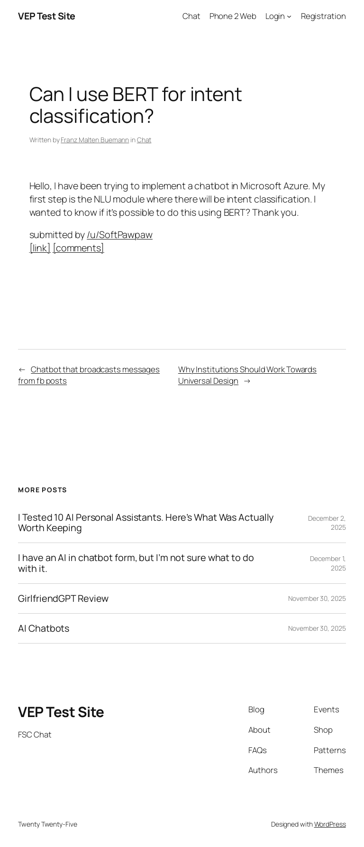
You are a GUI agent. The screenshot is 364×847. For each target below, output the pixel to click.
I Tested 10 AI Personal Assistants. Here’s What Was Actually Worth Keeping (145, 522)
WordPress (330, 824)
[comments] (78, 247)
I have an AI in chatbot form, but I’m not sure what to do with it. (136, 562)
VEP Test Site (46, 15)
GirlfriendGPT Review (63, 598)
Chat (144, 139)
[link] (40, 247)
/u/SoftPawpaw (120, 234)
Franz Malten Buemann (95, 139)
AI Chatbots (43, 628)
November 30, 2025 (317, 598)
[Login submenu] (289, 16)
